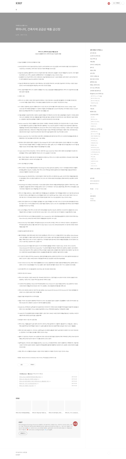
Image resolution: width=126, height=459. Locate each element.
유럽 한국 (94, 103)
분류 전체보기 (96, 50)
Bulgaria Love (96, 93)
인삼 (93, 59)
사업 (92, 108)
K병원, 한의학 (95, 85)
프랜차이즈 (94, 161)
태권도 (93, 70)
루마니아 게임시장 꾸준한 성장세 (28, 379)
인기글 (96, 189)
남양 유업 (94, 131)
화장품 (94, 145)
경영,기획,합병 (95, 136)
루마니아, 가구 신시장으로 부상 (28, 383)
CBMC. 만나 (95, 168)
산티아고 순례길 (95, 64)
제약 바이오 (95, 147)
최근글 (91, 189)
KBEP (19, 3)
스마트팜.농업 (95, 152)
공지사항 (93, 53)
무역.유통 (94, 138)
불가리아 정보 (95, 98)
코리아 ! (94, 76)
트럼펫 (93, 126)
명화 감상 (94, 119)
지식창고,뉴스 (23, 373)
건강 (93, 163)
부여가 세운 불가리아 (94, 181)
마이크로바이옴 (95, 149)
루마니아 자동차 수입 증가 (26, 385)
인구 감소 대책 (95, 88)
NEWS (93, 111)
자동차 (93, 159)
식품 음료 (94, 143)
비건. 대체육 (95, 154)
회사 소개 (93, 106)
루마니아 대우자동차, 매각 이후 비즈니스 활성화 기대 (34, 381)
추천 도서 (94, 124)
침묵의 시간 (95, 121)
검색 (105, 3)
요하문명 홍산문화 (95, 90)
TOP (108, 453)
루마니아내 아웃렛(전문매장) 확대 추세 (30, 377)
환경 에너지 (94, 79)
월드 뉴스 (30, 373)
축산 (93, 156)
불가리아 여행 (95, 100)
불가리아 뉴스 (96, 96)
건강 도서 (94, 165)
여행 (92, 61)
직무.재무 (94, 140)
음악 (92, 67)
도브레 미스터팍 (95, 56)
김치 (92, 73)
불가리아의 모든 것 (94, 183)
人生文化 (94, 114)
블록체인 (93, 82)
